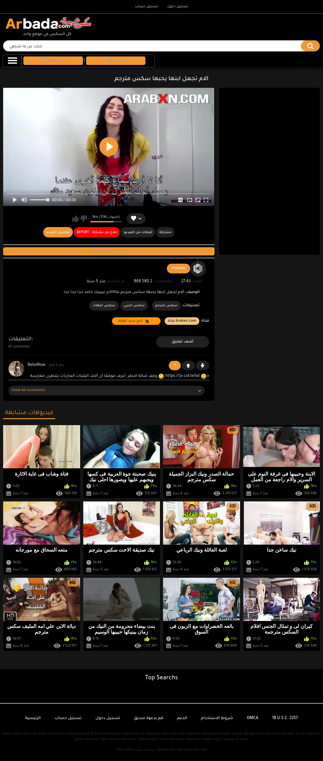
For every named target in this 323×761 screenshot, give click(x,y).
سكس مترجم (166, 305)
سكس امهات (103, 305)
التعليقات (20, 339)
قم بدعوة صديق (148, 718)
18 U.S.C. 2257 (285, 718)
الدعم (182, 718)
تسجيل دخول (177, 7)
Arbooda (178, 268)
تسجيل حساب (146, 7)
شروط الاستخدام (217, 718)
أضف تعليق (183, 342)
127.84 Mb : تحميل (109, 251)
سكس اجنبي (134, 305)
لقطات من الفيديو (138, 232)
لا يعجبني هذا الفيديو (83, 218)
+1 (188, 365)
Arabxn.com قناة (182, 321)
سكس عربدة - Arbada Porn (154, 750)
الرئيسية (33, 718)
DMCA (252, 718)
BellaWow (36, 365)
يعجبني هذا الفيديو (75, 218)
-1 (202, 365)
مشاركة (165, 232)
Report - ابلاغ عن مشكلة (97, 232)
